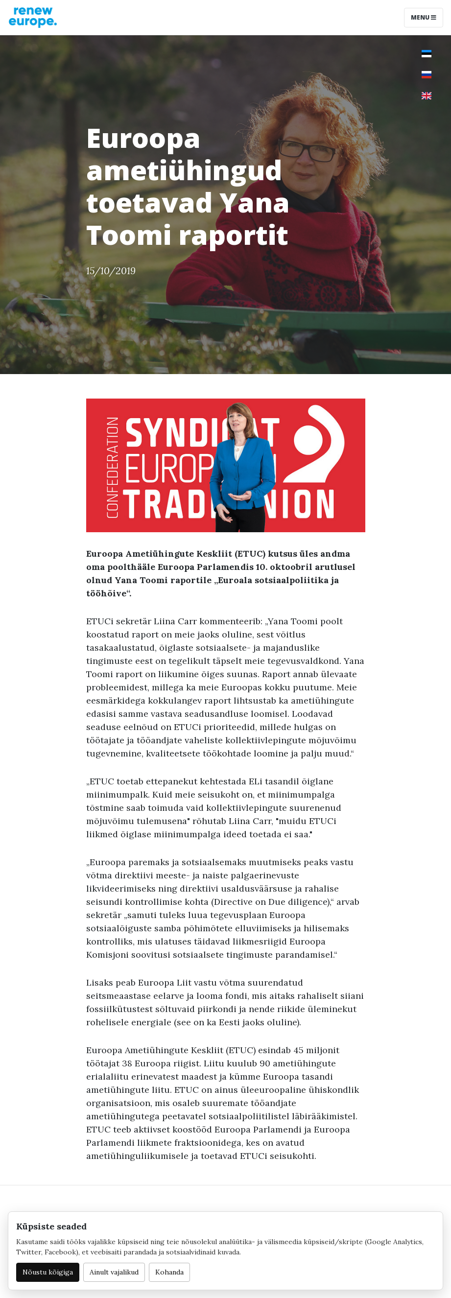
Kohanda (169, 1272)
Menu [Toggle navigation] (423, 17)
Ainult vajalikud (114, 1272)
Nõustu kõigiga (48, 1272)
